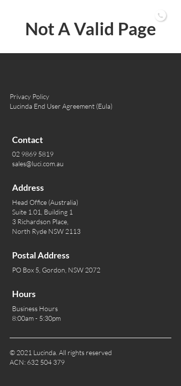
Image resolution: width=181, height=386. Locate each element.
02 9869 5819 (113, 14)
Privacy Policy (29, 96)
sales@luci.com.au (38, 163)
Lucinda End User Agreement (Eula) (61, 106)
